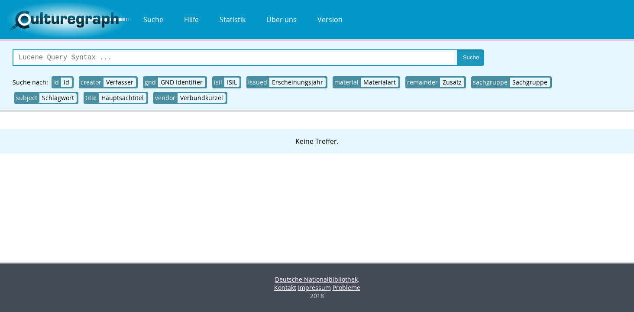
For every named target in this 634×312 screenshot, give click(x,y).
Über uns (281, 19)
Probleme (346, 287)
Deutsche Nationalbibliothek (316, 279)
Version (330, 19)
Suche (153, 19)
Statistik (233, 19)
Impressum (314, 287)
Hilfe (191, 19)
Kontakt (285, 287)
